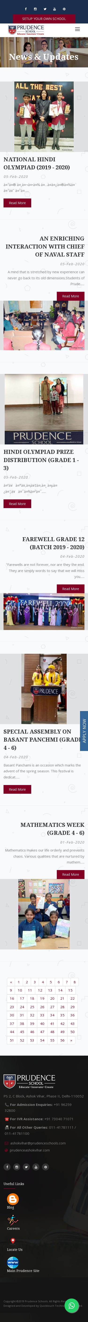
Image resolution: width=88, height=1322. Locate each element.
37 (12, 1023)
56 (62, 1040)
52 (22, 1040)
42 (62, 1023)
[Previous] (11, 982)
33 (42, 1015)
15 (70, 990)
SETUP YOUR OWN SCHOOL (44, 18)
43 (72, 1023)
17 (22, 998)
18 (32, 998)
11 (30, 990)
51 (12, 1040)
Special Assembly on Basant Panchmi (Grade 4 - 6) (43, 739)
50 (72, 1031)
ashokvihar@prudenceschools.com (38, 1143)
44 (12, 1031)
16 (12, 998)
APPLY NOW (84, 731)
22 (72, 998)
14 (60, 990)
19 (42, 998)
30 (12, 1015)
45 (22, 1031)
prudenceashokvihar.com (30, 1150)
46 (32, 1031)
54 (42, 1040)
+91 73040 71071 (59, 1118)
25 (32, 1006)
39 (32, 1023)
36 (72, 1015)
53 (32, 1040)
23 (12, 1006)
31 (22, 1015)
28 (62, 1006)
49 (62, 1031)
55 (52, 1040)
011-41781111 (61, 1127)
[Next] (71, 1040)
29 (72, 1006)
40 (42, 1023)
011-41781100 (17, 1133)
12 (40, 990)
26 (42, 1006)
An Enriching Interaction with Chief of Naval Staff (45, 246)
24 (22, 1006)
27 (52, 1006)
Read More (17, 203)
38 (22, 1023)
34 (52, 1015)
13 (50, 990)
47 (42, 1031)
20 (52, 998)
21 (62, 998)
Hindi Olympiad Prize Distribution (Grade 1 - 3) (41, 460)
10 (20, 990)
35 (62, 1015)
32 (32, 1015)
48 (52, 1031)
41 (52, 1023)
